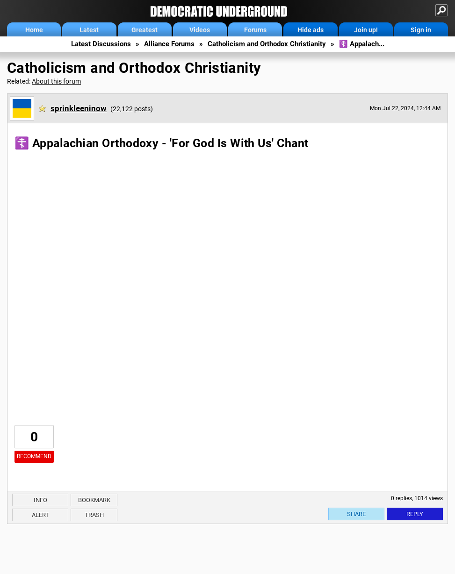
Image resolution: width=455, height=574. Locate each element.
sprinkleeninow (79, 108)
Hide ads (310, 30)
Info (40, 499)
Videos (199, 30)
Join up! (366, 30)
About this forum (56, 81)
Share (356, 513)
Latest (89, 30)
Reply (414, 513)
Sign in (421, 30)
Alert (40, 514)
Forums (255, 30)
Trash (94, 514)
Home (34, 30)
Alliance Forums (169, 44)
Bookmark (94, 499)
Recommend (34, 456)
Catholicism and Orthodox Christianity (267, 44)
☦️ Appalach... (361, 44)
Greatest (144, 30)
